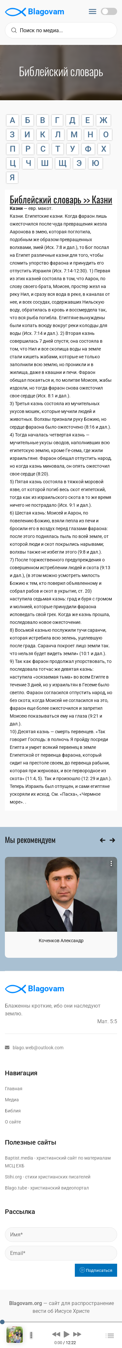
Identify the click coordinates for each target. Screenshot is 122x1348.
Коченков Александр (61, 940)
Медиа (12, 1099)
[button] (56, 1334)
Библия (13, 1110)
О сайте (13, 1121)
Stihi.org (13, 1176)
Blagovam (34, 12)
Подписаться (96, 1270)
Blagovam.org (25, 1303)
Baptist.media (19, 1158)
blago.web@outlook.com (34, 1047)
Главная (13, 1088)
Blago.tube (16, 1187)
